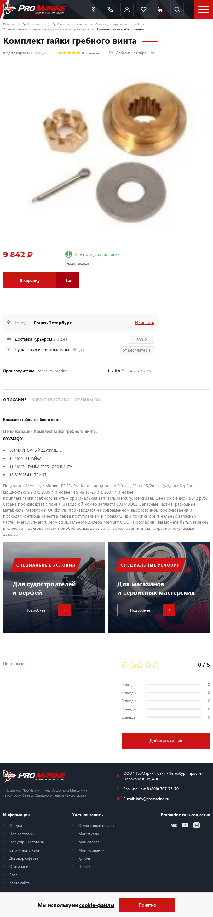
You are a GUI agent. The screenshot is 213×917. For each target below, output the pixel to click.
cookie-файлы (96, 905)
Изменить (144, 322)
